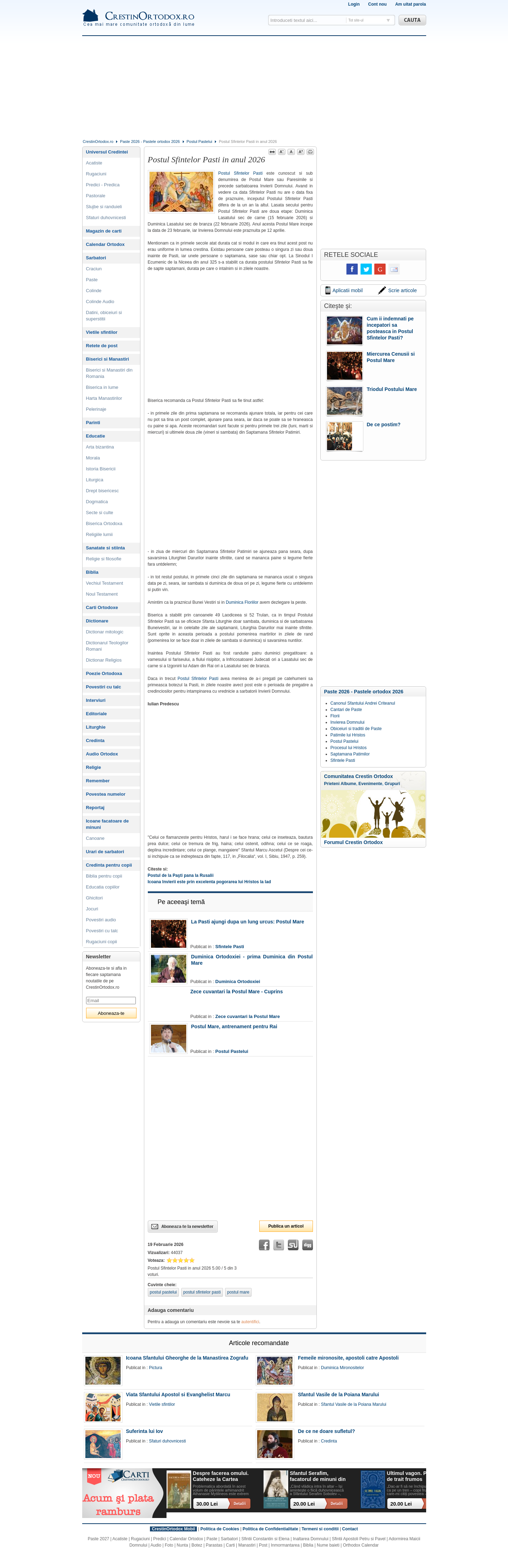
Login (354, 4)
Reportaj (95, 807)
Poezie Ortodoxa (104, 673)
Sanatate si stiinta (105, 547)
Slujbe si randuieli (104, 206)
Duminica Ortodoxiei (237, 981)
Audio (156, 1545)
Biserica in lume (102, 387)
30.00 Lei (207, 1504)
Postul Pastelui (199, 141)
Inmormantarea (285, 1545)
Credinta (95, 740)
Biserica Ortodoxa (104, 523)
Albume (348, 783)
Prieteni (332, 783)
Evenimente (370, 783)
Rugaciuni (96, 173)
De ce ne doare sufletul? (326, 1431)
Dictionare (97, 621)
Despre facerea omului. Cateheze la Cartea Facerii (221, 1476)
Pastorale (95, 195)
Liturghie (96, 727)
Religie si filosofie (103, 558)
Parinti (93, 422)
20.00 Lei (304, 1504)
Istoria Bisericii (101, 468)
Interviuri (96, 700)
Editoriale (96, 713)
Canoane (95, 838)
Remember (98, 780)
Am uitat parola (410, 4)
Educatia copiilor (103, 887)
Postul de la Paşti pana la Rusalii (181, 875)
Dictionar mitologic (104, 631)
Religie (93, 767)
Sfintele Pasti (229, 946)
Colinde (94, 290)
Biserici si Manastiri (107, 359)
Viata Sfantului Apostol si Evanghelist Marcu (178, 1394)
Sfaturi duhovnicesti (106, 217)
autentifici (250, 1321)
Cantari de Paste (346, 709)
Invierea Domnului (348, 722)
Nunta (182, 1545)
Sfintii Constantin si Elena (265, 1538)
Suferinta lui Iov (144, 1431)
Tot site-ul (356, 20)
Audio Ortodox (102, 754)
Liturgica (94, 479)
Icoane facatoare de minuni (107, 824)
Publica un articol (285, 1226)
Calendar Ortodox (105, 244)
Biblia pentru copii (104, 876)
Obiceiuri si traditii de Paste (356, 728)
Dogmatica (97, 501)
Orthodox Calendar (361, 1545)
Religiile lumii (99, 534)
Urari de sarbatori (105, 851)
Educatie (95, 436)
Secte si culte (99, 512)
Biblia (92, 572)
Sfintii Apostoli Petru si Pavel (359, 1538)
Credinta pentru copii (109, 865)
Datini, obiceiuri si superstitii (104, 315)
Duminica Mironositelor (342, 1367)
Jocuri (92, 908)
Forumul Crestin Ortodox (353, 842)
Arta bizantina (100, 447)
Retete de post (102, 345)
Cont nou (377, 4)
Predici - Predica (103, 184)
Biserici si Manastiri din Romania (109, 373)
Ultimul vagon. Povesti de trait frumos (414, 1476)
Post (263, 1545)
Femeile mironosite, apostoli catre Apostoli (348, 1358)
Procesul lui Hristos (349, 747)
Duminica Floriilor (242, 602)
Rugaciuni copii (101, 941)
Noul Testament (102, 594)
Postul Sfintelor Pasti (240, 173)
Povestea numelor (106, 794)
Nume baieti (328, 1545)
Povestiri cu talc (103, 686)
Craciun (94, 268)
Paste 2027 (98, 1538)
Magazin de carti (104, 231)
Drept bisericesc (102, 490)
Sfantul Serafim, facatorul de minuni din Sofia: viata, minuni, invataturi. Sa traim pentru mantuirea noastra (318, 1476)
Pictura (155, 1367)
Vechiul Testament (104, 583)
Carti (230, 1545)
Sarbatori (96, 257)
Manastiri (246, 1545)
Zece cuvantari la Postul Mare (247, 1016)
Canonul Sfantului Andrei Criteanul (363, 703)
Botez (197, 1545)
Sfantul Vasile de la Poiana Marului (338, 1394)
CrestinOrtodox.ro (98, 141)
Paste (92, 279)
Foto (169, 1545)
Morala (93, 457)
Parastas (214, 1545)
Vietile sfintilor (101, 332)
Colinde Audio (100, 301)
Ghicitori (94, 898)
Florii (335, 715)
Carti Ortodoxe (102, 607)
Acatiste (94, 162)
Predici (159, 1538)
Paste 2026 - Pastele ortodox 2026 (150, 141)
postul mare (238, 1292)
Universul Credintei (107, 152)
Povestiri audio (101, 919)
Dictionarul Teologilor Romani (107, 646)
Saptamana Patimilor (350, 754)
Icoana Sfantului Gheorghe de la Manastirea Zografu (187, 1358)
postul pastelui (163, 1292)
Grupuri (392, 783)
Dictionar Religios (104, 660)
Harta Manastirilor (104, 398)
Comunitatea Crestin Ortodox (358, 776)
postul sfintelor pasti (202, 1292)
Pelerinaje (96, 409)
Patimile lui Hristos (348, 735)
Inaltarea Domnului (310, 1538)
